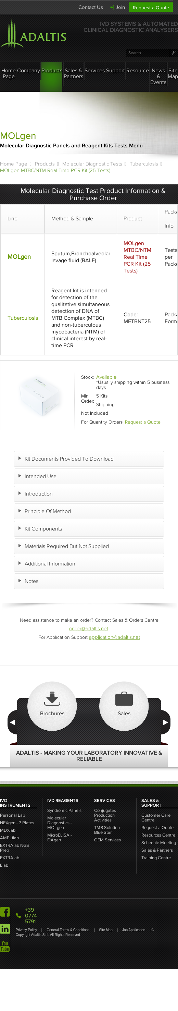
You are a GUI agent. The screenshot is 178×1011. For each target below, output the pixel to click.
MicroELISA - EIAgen (59, 837)
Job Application (134, 930)
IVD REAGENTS (62, 800)
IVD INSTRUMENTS (15, 803)
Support (115, 70)
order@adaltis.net (88, 628)
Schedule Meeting (158, 843)
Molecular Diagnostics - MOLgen (59, 823)
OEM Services (107, 840)
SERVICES (104, 800)
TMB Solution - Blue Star (108, 830)
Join (120, 7)
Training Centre (156, 858)
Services (95, 70)
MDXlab (7, 830)
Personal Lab (12, 815)
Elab (4, 865)
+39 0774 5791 (31, 915)
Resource (137, 70)
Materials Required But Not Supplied (67, 546)
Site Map (173, 73)
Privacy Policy (27, 930)
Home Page (8, 73)
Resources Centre (158, 835)
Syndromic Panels (64, 810)
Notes (32, 581)
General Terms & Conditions (68, 930)
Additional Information (50, 564)
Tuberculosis (144, 164)
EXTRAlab (9, 858)
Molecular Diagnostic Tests (92, 164)
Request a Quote (151, 7)
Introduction (39, 494)
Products (51, 70)
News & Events (158, 76)
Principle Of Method (48, 511)
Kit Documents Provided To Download (69, 459)
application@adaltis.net (114, 637)
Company (28, 70)
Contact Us (90, 7)
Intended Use (41, 476)
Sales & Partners (73, 73)
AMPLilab (9, 838)
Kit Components (44, 529)
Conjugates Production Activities (105, 815)
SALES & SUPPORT (151, 803)
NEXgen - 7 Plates (17, 823)
